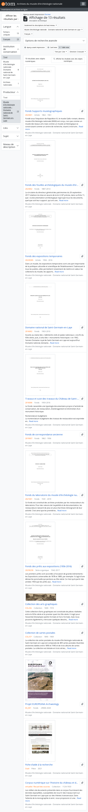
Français (11, 39)
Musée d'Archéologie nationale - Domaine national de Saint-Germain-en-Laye (11, 69)
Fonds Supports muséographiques (43, 111)
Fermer (48, 14)
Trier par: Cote (60, 52)
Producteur (9, 92)
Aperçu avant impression (34, 47)
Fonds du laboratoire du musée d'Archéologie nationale (52, 495)
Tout (5, 57)
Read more (63, 200)
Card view (52, 47)
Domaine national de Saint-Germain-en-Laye (48, 327)
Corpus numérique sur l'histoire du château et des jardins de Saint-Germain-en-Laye (52, 782)
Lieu (5, 127)
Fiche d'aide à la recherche (39, 764)
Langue (7, 26)
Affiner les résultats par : (11, 17)
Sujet (6, 136)
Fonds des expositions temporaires (43, 256)
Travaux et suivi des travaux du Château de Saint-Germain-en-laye (52, 398)
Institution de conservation (10, 49)
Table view (64, 47)
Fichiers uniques (11, 33)
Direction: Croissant (77, 52)
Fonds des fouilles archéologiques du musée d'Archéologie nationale (52, 185)
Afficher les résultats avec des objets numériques (68, 60)
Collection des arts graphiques (41, 604)
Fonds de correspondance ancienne (44, 434)
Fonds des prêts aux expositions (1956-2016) (48, 566)
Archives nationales (11, 83)
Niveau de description (9, 145)
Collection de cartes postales (40, 633)
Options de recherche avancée (41, 40)
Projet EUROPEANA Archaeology (42, 704)
